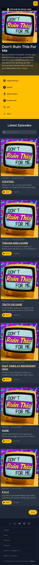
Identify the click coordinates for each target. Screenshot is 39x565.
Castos (32, 561)
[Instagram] (29, 523)
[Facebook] (24, 523)
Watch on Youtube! (11, 556)
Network (7, 545)
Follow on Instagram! (12, 551)
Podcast (6, 530)
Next (33, 512)
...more (24, 68)
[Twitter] (15, 523)
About (6, 535)
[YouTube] (19, 523)
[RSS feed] (10, 523)
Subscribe (7, 540)
